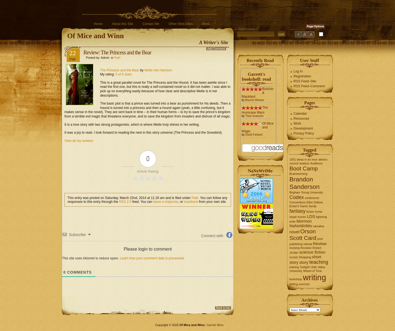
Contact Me (150, 24)
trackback (191, 202)
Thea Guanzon (254, 115)
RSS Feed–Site (305, 81)
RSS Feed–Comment (309, 86)
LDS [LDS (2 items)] (311, 216)
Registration (302, 76)
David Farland (253, 134)
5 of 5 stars (123, 74)
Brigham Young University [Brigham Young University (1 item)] (306, 192)
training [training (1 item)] (294, 267)
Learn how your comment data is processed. (152, 258)
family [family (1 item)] (313, 206)
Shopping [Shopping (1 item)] (305, 257)
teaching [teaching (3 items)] (318, 262)
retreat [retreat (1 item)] (307, 244)
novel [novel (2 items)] (294, 231)
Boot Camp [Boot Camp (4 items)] (303, 168)
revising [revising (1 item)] (294, 247)
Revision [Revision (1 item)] (306, 247)
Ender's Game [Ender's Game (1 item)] (298, 206)
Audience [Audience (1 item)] (317, 163)
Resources (301, 118)
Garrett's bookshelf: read (256, 77)
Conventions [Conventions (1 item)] (297, 202)
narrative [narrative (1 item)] (318, 226)
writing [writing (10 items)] (314, 277)
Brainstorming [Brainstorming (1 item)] (298, 173)
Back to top (223, 307)
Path (117, 57)
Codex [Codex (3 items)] (296, 197)
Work (206, 24)
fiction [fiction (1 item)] (310, 211)
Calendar (300, 114)
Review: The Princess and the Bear (117, 52)
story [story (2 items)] (303, 262)
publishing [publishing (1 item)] (296, 244)
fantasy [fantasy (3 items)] (297, 211)
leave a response (165, 202)
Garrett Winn (215, 325)
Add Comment (216, 48)
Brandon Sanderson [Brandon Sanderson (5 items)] (304, 183)
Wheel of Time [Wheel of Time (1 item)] (312, 271)
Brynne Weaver (254, 100)
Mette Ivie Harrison (158, 70)
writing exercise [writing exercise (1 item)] (299, 284)
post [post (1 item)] (320, 238)
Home (98, 24)
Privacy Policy (304, 133)
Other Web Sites (181, 24)
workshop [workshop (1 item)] (295, 279)
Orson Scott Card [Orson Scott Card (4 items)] (302, 234)
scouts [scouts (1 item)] (293, 257)
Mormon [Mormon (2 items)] (304, 221)
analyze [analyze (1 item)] (305, 163)
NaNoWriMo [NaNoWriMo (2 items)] (300, 225)
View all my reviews (78, 141)
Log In (298, 71)
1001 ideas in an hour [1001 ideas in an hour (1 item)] (303, 159)
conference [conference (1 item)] (312, 198)
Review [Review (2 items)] (320, 243)
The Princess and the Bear (119, 70)
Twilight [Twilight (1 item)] (305, 267)
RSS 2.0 (125, 202)
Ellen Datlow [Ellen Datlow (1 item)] (315, 202)
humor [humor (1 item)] (302, 216)
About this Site (122, 24)
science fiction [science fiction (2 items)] (312, 252)
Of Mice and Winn (95, 36)
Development (303, 128)
